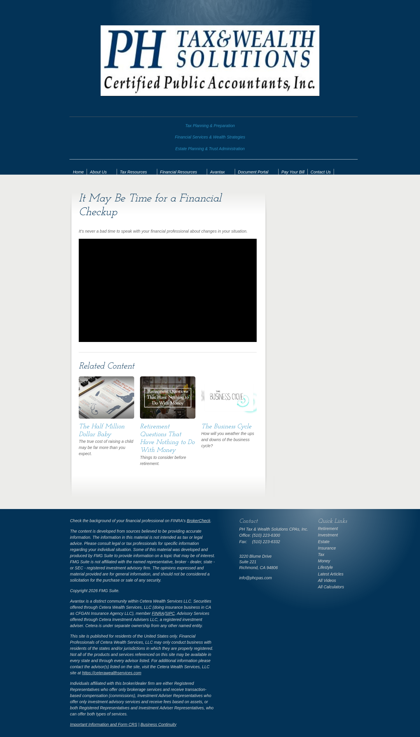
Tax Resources (133, 172)
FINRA (158, 613)
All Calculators (331, 587)
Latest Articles (330, 574)
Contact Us (321, 172)
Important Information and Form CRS (103, 724)
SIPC (170, 613)
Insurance (327, 548)
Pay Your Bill (292, 172)
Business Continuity (158, 724)
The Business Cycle (226, 426)
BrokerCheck (198, 520)
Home (78, 172)
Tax (321, 554)
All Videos (327, 580)
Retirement (328, 528)
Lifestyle (325, 567)
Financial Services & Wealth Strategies (210, 137)
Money (324, 561)
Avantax (217, 172)
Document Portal (253, 172)
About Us (98, 172)
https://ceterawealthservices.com (111, 673)
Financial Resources (178, 172)
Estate (324, 541)
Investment (328, 535)
